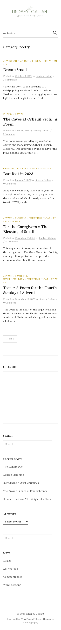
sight (47, 61)
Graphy (47, 619)
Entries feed (10, 568)
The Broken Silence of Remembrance (25, 491)
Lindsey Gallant (35, 613)
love (47, 218)
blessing (20, 218)
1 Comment (9, 134)
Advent (7, 218)
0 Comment (9, 183)
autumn (24, 61)
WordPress (26, 619)
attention (10, 61)
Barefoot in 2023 (18, 173)
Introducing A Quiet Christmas (21, 482)
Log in (7, 560)
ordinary (8, 168)
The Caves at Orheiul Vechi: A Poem (30, 122)
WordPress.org (12, 584)
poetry (36, 61)
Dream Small (15, 69)
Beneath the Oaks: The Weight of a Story (27, 499)
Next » (10, 338)
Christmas (35, 218)
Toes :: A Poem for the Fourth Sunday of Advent (30, 290)
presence (45, 168)
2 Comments (10, 79)
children (18, 279)
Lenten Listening (13, 474)
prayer (19, 114)
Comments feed (12, 576)
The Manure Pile (13, 466)
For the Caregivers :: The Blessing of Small (25, 229)
